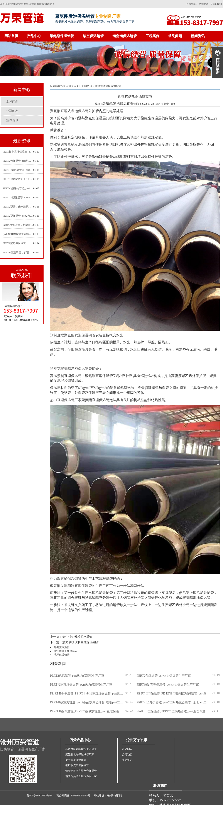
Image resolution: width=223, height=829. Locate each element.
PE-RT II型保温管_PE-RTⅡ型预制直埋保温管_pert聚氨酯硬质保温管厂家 (18, 179)
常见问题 (175, 36)
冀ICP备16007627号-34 (39, 795)
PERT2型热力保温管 (14, 243)
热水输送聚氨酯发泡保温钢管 (72, 144)
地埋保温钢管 (61, 654)
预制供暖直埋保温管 (65, 651)
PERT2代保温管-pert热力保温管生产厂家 (18, 160)
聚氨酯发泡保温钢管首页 (64, 86)
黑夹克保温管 (61, 647)
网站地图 (204, 3)
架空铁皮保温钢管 (75, 759)
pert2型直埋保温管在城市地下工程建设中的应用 (18, 234)
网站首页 (11, 36)
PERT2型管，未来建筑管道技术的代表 (18, 206)
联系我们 (216, 3)
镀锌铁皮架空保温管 (77, 765)
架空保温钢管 (93, 36)
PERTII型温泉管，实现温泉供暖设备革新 (18, 252)
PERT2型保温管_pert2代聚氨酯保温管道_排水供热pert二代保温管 (18, 215)
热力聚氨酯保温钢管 (65, 578)
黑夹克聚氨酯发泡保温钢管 (71, 368)
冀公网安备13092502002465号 (73, 795)
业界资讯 (12, 120)
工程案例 (152, 36)
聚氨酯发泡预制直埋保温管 (71, 586)
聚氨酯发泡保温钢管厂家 (79, 754)
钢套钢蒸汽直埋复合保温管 (81, 770)
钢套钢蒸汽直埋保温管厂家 (81, 776)
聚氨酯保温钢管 (62, 36)
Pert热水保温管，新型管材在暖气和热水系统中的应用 (18, 224)
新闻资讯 (198, 36)
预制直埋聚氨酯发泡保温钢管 (72, 335)
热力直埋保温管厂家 (65, 400)
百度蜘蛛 (191, 3)
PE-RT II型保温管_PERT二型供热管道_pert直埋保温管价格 (18, 197)
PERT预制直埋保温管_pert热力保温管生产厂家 (18, 151)
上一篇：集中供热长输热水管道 (71, 636)
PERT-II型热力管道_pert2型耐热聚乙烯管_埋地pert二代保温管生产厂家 (18, 169)
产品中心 (34, 36)
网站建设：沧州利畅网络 (108, 795)
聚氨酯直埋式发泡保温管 (69, 111)
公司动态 (12, 111)
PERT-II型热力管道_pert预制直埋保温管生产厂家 (18, 188)
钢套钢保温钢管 (124, 36)
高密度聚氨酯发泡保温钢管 (81, 749)
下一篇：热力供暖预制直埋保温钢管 (74, 642)
